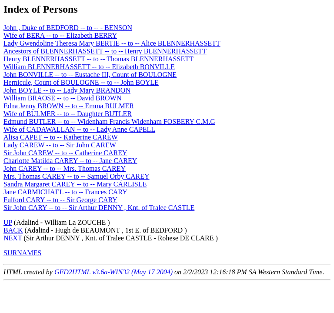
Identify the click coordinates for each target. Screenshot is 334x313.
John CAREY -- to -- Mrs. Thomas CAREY (64, 168)
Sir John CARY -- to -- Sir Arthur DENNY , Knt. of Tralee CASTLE (98, 207)
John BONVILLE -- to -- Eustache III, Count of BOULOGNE (90, 74)
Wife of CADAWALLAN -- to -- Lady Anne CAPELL (79, 129)
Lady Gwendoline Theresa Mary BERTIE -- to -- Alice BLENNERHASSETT (111, 43)
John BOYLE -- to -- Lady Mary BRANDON (66, 90)
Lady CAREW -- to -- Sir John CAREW (59, 145)
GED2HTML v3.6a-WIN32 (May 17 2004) (113, 272)
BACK (13, 230)
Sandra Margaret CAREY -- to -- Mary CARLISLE (75, 184)
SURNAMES (22, 252)
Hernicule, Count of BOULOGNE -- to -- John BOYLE (81, 82)
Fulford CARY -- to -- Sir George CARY (60, 199)
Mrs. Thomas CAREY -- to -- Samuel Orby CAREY (76, 176)
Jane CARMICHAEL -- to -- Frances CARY (65, 192)
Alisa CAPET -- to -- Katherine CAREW (60, 137)
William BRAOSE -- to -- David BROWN (62, 98)
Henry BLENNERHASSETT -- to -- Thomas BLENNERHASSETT (98, 59)
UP (7, 222)
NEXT (12, 238)
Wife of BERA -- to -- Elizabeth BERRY (60, 35)
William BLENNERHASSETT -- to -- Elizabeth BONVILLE (89, 66)
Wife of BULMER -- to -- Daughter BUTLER (67, 113)
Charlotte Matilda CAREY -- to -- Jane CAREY (70, 160)
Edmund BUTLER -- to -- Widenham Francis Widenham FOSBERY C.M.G (109, 121)
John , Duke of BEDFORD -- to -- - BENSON (67, 27)
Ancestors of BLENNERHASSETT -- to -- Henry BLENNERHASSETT (105, 51)
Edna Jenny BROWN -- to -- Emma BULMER (68, 106)
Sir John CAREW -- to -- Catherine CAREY (65, 152)
